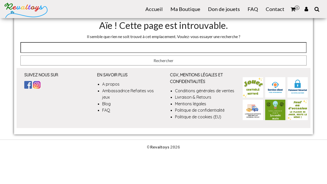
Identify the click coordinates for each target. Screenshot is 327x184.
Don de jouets (224, 9)
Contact (275, 9)
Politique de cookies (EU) (198, 116)
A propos (111, 84)
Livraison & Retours (193, 97)
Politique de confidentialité (200, 110)
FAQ (253, 9)
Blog (106, 103)
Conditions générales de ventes (204, 90)
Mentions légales (190, 103)
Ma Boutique (185, 9)
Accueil (154, 9)
